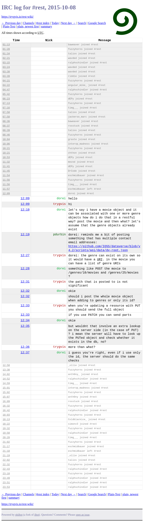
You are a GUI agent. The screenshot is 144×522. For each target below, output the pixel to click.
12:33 (25, 305)
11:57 (6, 189)
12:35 (25, 326)
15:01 (6, 387)
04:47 (6, 89)
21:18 (6, 451)
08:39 (6, 130)
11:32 (6, 162)
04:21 (6, 80)
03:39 (6, 76)
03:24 (6, 67)
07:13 (6, 103)
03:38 (6, 71)
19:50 (6, 433)
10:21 (6, 148)
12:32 (25, 291)
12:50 (6, 365)
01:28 (6, 49)
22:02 (6, 460)
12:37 (25, 352)
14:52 (6, 378)
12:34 (25, 320)
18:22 (6, 424)
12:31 (25, 281)
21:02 (6, 442)
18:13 (6, 419)
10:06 (6, 143)
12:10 (25, 209)
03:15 (6, 62)
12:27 (25, 255)
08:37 (6, 125)
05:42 (6, 94)
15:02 (6, 392)
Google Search (97, 23)
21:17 (6, 446)
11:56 (6, 180)
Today (55, 23)
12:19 (25, 234)
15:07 (6, 396)
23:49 (6, 478)
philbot (18, 514)
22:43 (6, 469)
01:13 (6, 44)
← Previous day (11, 23)
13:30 (6, 369)
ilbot (36, 514)
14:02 (6, 374)
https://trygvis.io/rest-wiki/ (18, 16)
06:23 (6, 98)
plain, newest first (28, 26)
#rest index (43, 23)
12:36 (25, 347)
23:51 (6, 482)
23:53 (6, 487)
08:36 (6, 121)
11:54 (6, 175)
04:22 (6, 85)
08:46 (6, 134)
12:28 (25, 268)
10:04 (6, 139)
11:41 (6, 166)
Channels (28, 23)
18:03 (6, 415)
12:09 (6, 193)
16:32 (6, 406)
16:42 (6, 410)
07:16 (6, 107)
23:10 (6, 473)
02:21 (6, 58)
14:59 (6, 383)
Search (82, 23)
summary (46, 26)
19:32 (6, 428)
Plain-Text (9, 26)
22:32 (6, 464)
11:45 (6, 171)
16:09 (6, 401)
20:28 (6, 437)
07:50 (6, 112)
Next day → (68, 23)
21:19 (6, 455)
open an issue (82, 514)
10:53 (6, 157)
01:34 (6, 53)
